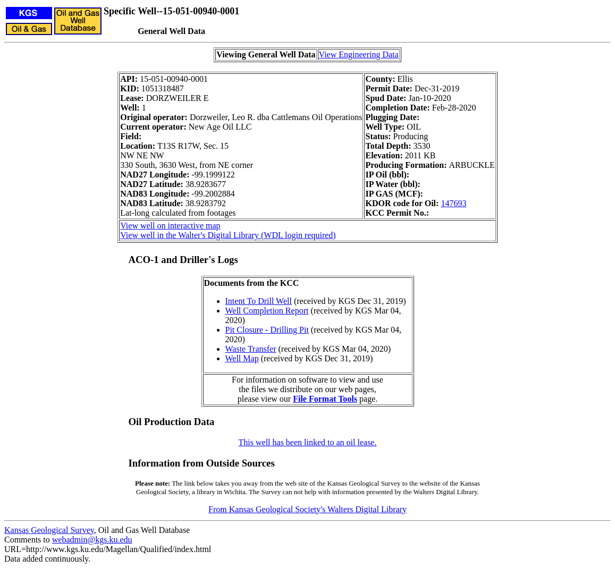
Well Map (242, 358)
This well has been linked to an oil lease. (308, 442)
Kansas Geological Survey (49, 530)
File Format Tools (325, 398)
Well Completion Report (267, 310)
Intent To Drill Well (258, 301)
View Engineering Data (359, 54)
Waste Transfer (250, 348)
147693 (453, 203)
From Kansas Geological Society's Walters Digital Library (307, 509)
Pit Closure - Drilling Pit (267, 329)
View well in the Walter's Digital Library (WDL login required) (227, 235)
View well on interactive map (170, 225)
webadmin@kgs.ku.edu (92, 539)
